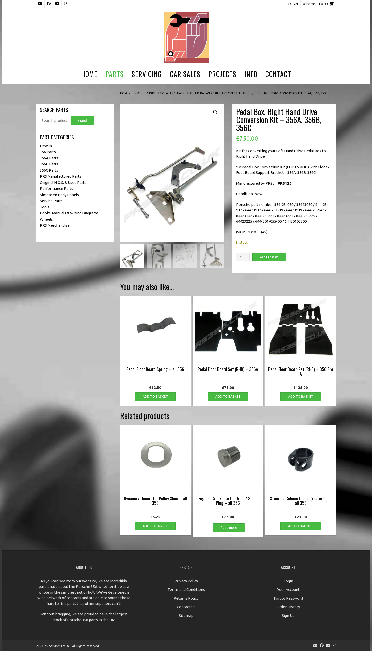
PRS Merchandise (55, 225)
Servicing (147, 74)
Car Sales (185, 74)
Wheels (46, 219)
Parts (114, 74)
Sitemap (186, 615)
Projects (222, 74)
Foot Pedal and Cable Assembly (212, 93)
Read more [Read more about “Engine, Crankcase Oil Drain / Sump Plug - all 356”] (229, 528)
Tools (44, 207)
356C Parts (49, 170)
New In (46, 146)
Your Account (288, 589)
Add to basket (269, 256)
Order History (288, 607)
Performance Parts (56, 188)
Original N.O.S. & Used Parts (63, 182)
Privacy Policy (186, 581)
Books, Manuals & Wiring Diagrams (69, 213)
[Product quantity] (243, 257)
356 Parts (166, 93)
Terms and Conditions (186, 589)
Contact (278, 74)
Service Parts (51, 201)
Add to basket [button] (155, 396)
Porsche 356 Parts (144, 93)
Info (250, 74)
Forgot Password (288, 598)
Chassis (180, 93)
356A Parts (49, 158)
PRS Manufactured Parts (60, 176)
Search (82, 120)
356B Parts (49, 164)
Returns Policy (186, 598)
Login (293, 4)
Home (89, 74)
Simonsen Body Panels (59, 195)
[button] (215, 112)
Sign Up (288, 615)
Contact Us (186, 607)
